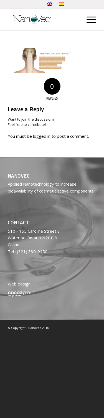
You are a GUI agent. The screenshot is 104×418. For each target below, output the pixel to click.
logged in (41, 136)
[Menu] (88, 19)
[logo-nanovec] (43, 19)
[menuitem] (88, 19)
